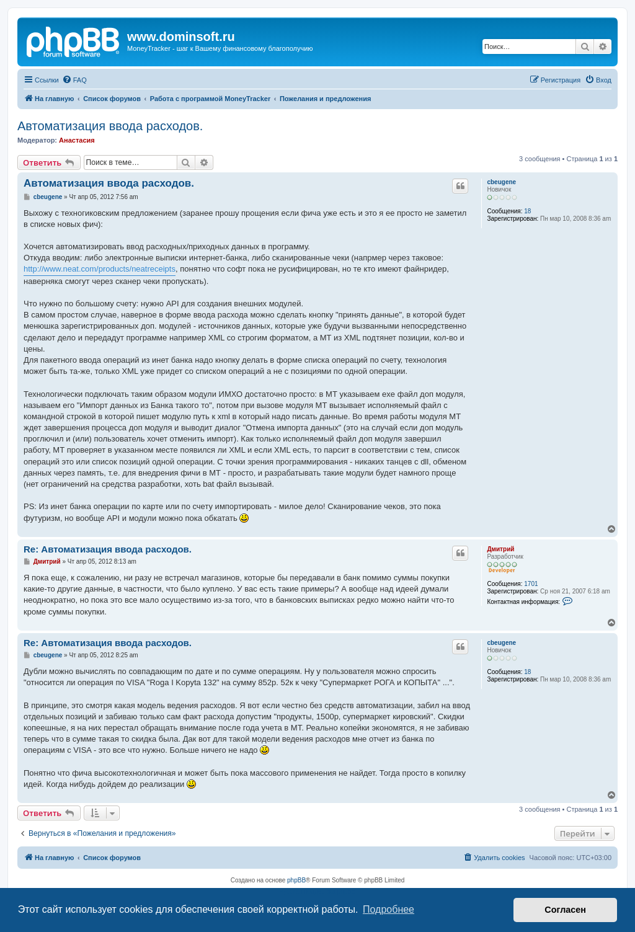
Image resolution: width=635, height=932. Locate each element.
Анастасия (77, 140)
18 (527, 211)
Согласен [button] (565, 910)
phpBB (296, 880)
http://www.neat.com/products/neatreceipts (99, 268)
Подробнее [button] (388, 909)
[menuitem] (74, 80)
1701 (531, 583)
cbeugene (501, 182)
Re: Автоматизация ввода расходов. (108, 549)
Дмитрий (500, 549)
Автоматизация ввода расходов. (110, 126)
